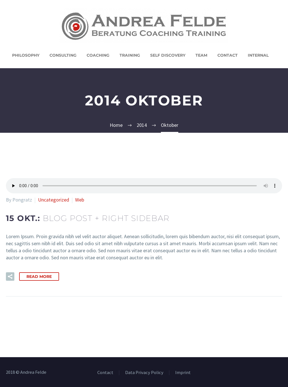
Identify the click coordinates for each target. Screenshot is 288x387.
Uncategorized (53, 199)
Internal (258, 55)
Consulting (63, 55)
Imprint (183, 372)
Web (79, 199)
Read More (39, 276)
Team (201, 55)
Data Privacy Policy (144, 372)
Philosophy (25, 55)
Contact (227, 55)
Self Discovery (167, 55)
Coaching (98, 55)
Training (130, 55)
